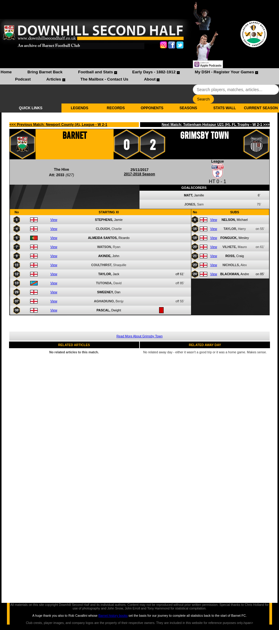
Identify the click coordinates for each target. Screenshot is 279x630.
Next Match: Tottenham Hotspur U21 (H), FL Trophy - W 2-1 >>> (216, 124)
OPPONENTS (152, 108)
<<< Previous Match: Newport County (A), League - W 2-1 (58, 124)
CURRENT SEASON (261, 108)
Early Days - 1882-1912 (154, 72)
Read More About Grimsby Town (139, 336)
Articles (53, 79)
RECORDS (116, 108)
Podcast (23, 79)
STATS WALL (224, 108)
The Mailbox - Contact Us (104, 79)
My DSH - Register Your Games (224, 72)
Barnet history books (112, 615)
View (53, 219)
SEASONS (188, 108)
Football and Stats (95, 72)
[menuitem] (6, 72)
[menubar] (139, 76)
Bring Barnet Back (44, 72)
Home (6, 72)
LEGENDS (79, 108)
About (150, 79)
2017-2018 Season (139, 174)
